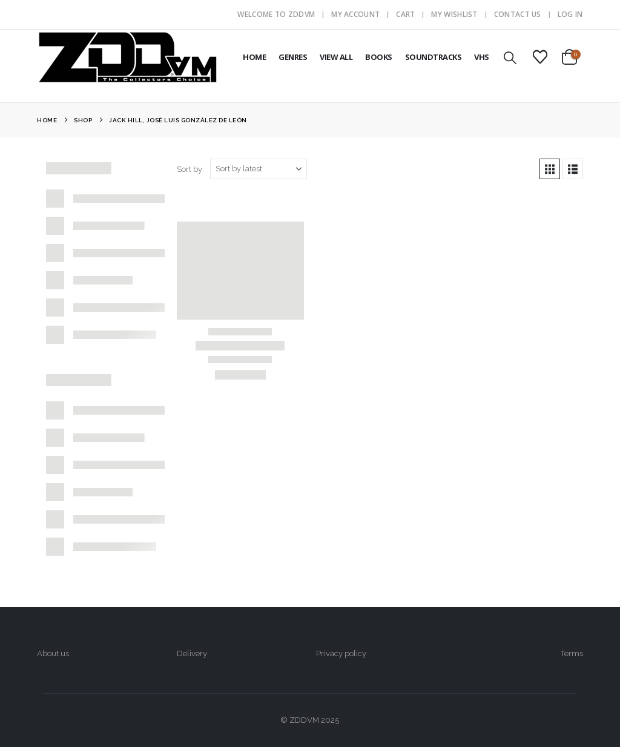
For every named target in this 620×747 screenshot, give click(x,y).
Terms (572, 653)
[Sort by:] (258, 169)
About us (53, 653)
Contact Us (517, 14)
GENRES (293, 56)
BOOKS (378, 56)
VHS (481, 56)
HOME (254, 56)
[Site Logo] (128, 57)
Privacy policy (341, 653)
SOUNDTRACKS (433, 56)
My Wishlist (454, 14)
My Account (355, 14)
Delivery (192, 653)
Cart (405, 14)
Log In (570, 14)
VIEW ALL (336, 56)
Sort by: (190, 169)
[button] (510, 57)
